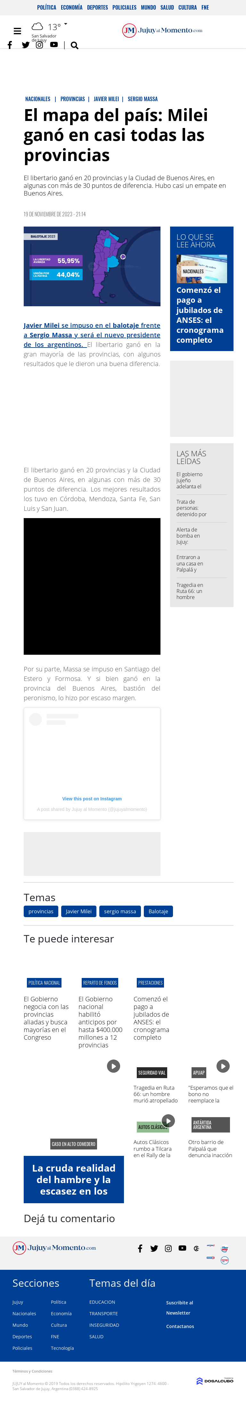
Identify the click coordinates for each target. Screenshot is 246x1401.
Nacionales (24, 1313)
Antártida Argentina (202, 1124)
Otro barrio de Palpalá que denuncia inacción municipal (210, 1151)
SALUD (96, 1336)
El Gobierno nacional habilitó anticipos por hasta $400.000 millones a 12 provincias (100, 1022)
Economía (72, 7)
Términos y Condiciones (32, 1371)
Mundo (148, 7)
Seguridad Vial (152, 1072)
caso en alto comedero (73, 1144)
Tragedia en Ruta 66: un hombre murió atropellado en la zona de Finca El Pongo (156, 1100)
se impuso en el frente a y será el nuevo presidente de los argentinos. (92, 335)
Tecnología (62, 1348)
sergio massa (120, 911)
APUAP (199, 1072)
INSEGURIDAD (104, 1325)
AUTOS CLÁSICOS (153, 1127)
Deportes (97, 7)
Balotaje (158, 911)
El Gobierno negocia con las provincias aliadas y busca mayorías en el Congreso (46, 1018)
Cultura (187, 7)
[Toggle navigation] (17, 31)
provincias (41, 911)
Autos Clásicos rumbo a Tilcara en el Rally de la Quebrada (153, 1151)
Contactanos (180, 1326)
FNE (205, 7)
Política (46, 7)
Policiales (124, 7)
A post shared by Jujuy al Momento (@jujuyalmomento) (92, 809)
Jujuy (17, 1302)
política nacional (44, 982)
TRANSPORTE (103, 1313)
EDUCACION (102, 1302)
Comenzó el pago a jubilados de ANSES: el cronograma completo (200, 314)
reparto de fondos (100, 982)
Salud (167, 7)
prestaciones (150, 982)
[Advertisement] (92, 854)
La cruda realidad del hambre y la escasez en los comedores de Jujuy (74, 1191)
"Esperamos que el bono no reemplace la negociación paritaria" (211, 1100)
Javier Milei (79, 911)
